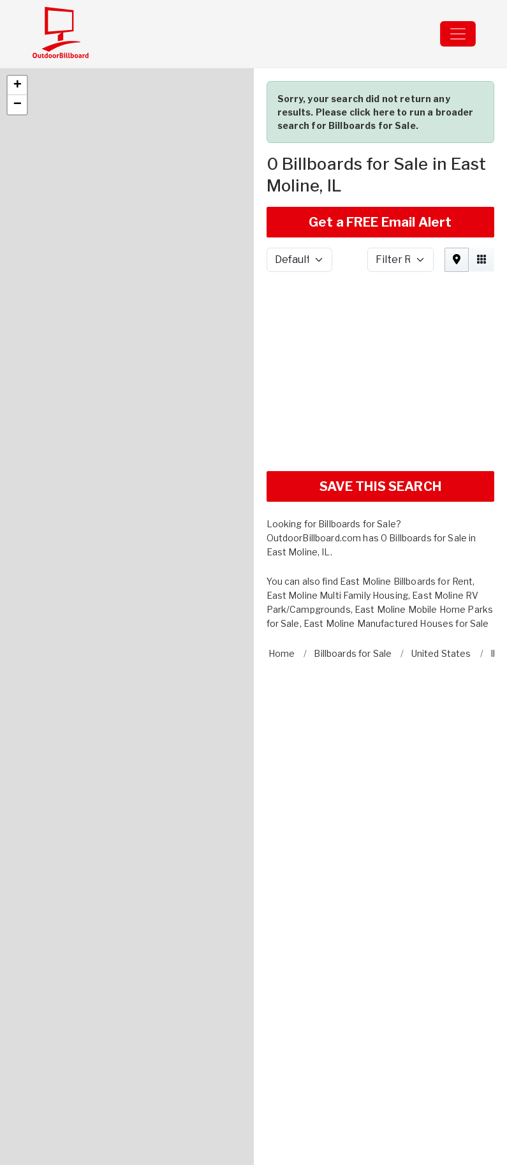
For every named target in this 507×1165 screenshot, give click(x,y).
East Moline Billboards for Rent (406, 537)
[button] (17, 42)
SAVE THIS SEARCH (380, 443)
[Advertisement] (381, 328)
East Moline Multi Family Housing (337, 551)
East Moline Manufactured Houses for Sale (396, 580)
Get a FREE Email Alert (380, 178)
